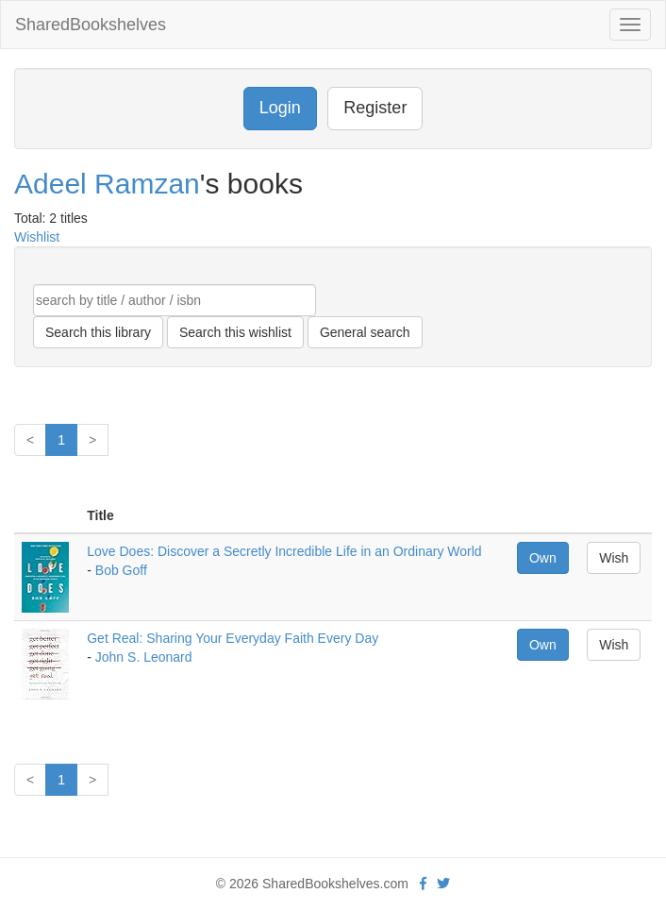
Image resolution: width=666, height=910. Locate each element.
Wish (613, 557)
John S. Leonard (143, 657)
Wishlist (36, 236)
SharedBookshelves (90, 24)
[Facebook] (423, 883)
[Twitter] (443, 883)
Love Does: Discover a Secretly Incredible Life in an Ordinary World (284, 551)
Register (375, 107)
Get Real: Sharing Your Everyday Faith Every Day (232, 638)
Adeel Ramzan (107, 183)
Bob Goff (121, 570)
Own (543, 557)
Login (280, 107)
